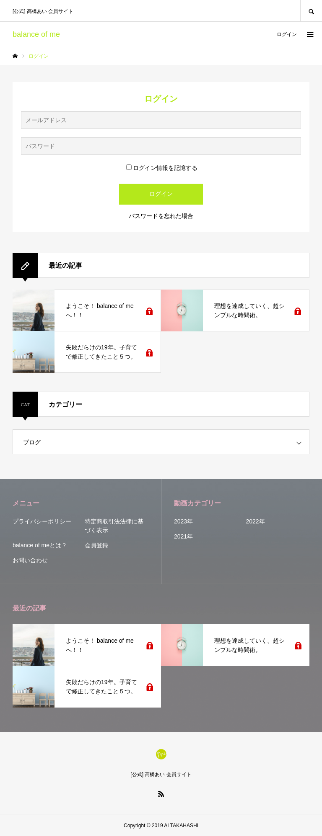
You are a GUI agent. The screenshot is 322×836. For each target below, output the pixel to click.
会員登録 (96, 545)
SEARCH (311, 10)
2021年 (183, 536)
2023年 (183, 521)
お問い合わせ (30, 560)
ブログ (32, 442)
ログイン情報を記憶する (161, 167)
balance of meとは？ (40, 545)
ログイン (287, 34)
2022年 (255, 521)
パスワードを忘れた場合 (161, 216)
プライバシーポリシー (42, 521)
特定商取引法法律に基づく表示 (114, 525)
